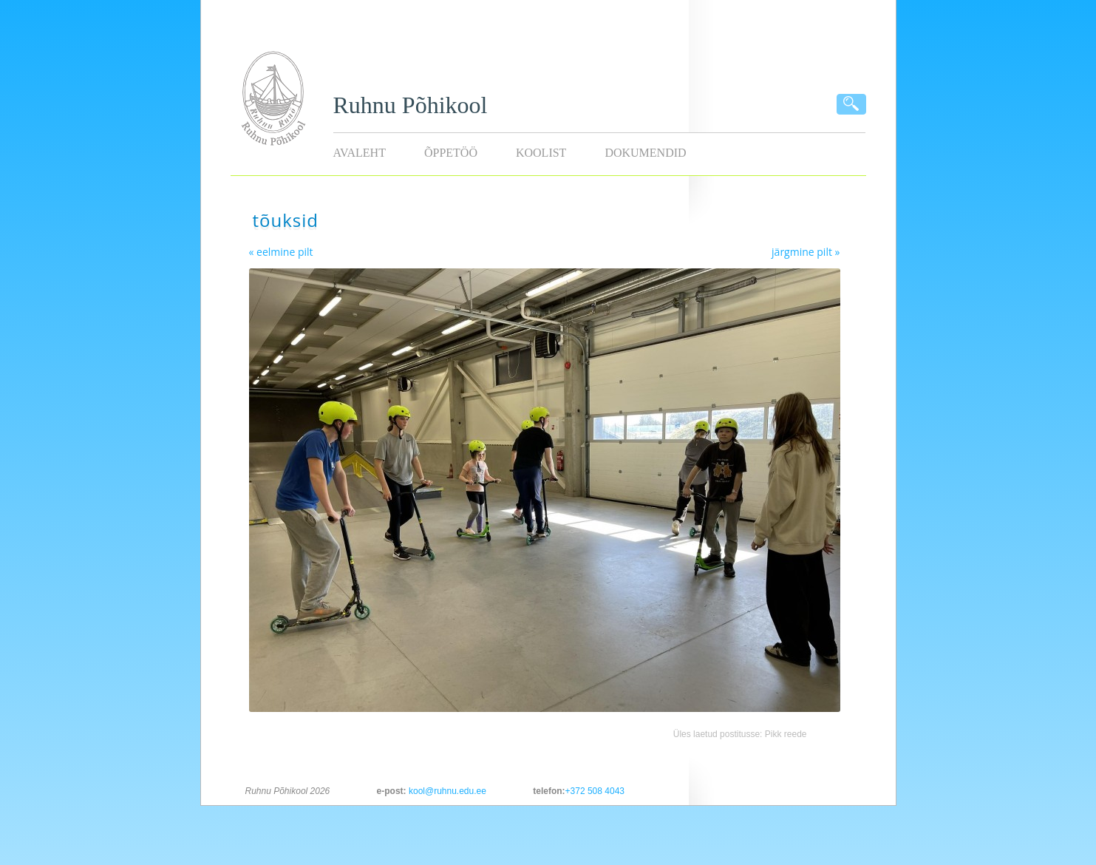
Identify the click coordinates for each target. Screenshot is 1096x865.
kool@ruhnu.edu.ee (447, 791)
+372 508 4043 (594, 791)
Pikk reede (786, 734)
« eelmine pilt (281, 252)
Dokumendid (645, 152)
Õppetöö (450, 152)
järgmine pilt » (806, 252)
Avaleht (359, 152)
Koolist (541, 152)
